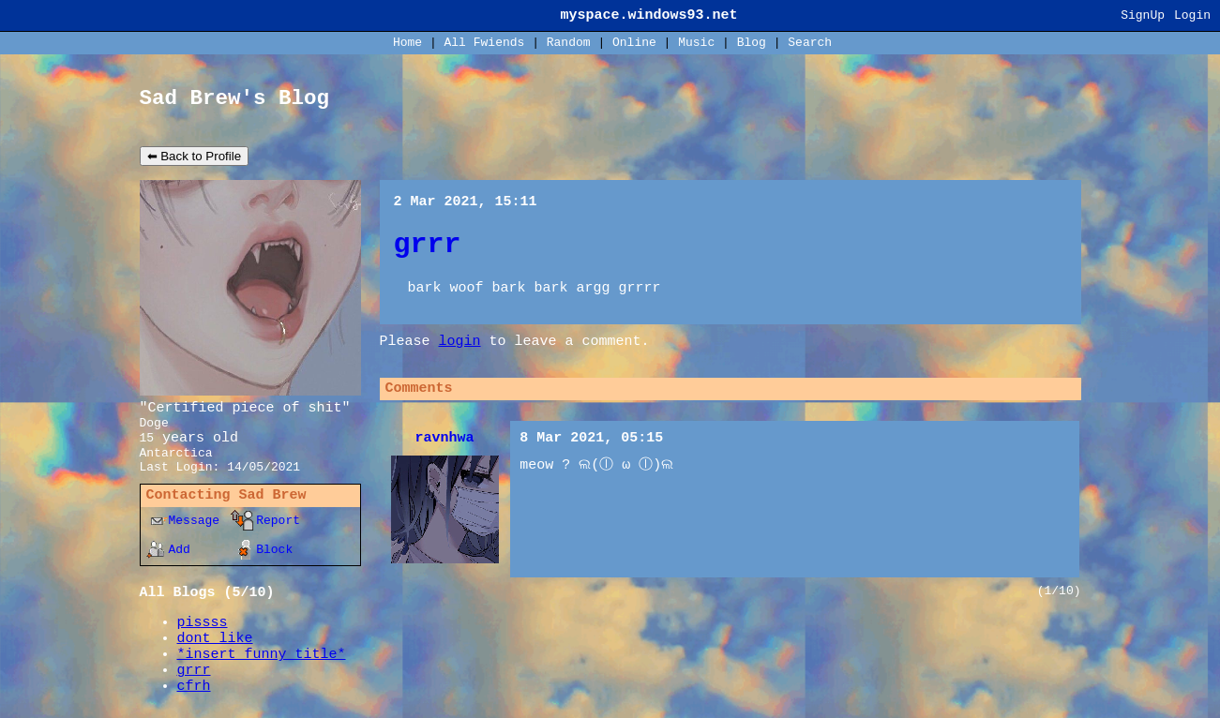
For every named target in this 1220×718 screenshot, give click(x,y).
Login (1192, 15)
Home (407, 43)
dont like (215, 639)
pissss (202, 623)
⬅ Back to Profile (194, 156)
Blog (751, 43)
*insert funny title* (261, 655)
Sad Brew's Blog (235, 98)
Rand (569, 43)
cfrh (194, 687)
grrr (194, 671)
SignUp (1143, 15)
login (460, 342)
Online (634, 43)
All (484, 43)
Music (696, 43)
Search (810, 43)
